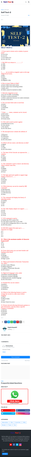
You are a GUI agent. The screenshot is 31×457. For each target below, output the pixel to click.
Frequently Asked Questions (11, 383)
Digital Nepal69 (12, 327)
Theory (9, 425)
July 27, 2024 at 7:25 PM (10, 347)
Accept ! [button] (5, 453)
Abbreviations (5, 422)
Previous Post (5, 360)
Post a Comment (15, 357)
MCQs (24, 422)
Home (2, 9)
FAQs (12, 422)
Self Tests (7, 9)
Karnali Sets (18, 422)
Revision (4, 425)
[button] (1, 2)
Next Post (27, 360)
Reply (4, 351)
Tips (15, 425)
